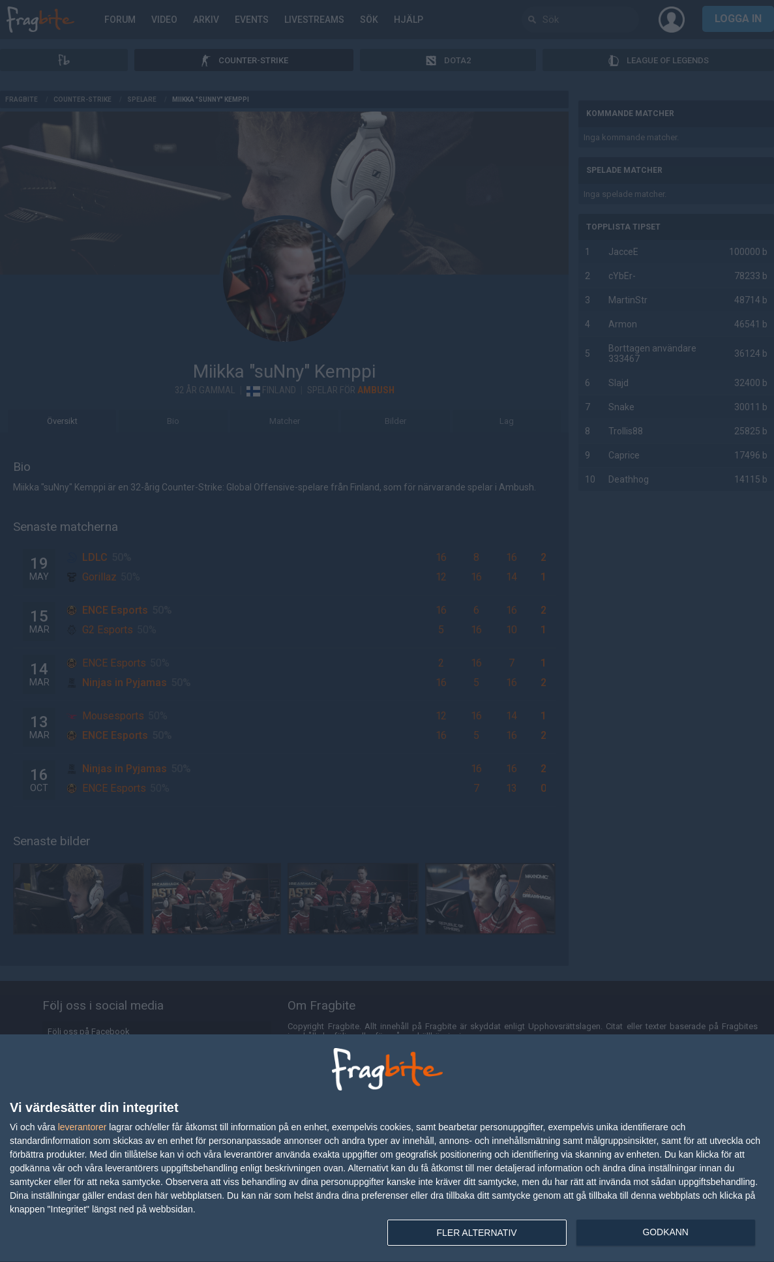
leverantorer (82, 1127)
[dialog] (387, 1148)
